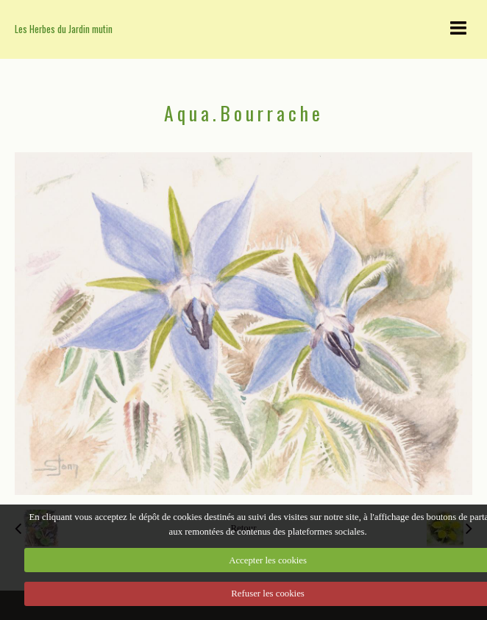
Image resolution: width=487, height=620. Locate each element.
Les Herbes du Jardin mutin (64, 29)
